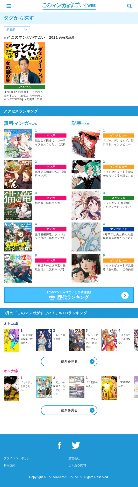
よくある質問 (77, 465)
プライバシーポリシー (18, 458)
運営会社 (74, 458)
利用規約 (9, 465)
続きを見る (69, 361)
